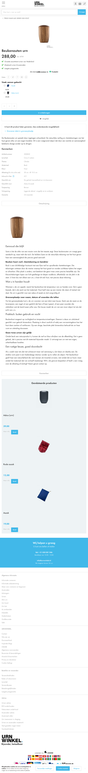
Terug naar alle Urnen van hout (16, 18)
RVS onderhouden (8, 706)
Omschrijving (44, 203)
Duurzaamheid (7, 640)
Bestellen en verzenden (10, 670)
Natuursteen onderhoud (10, 709)
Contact (4, 633)
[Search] (82, 12)
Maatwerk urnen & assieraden (15, 65)
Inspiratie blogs (7, 643)
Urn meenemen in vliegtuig (11, 719)
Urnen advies (6, 703)
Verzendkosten (7, 685)
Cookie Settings (7, 663)
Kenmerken (44, 373)
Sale (3, 622)
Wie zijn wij (6, 637)
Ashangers (5, 593)
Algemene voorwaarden (10, 650)
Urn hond (5, 603)
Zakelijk (4, 646)
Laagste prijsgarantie (11, 68)
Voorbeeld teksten (8, 729)
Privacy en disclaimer (9, 659)
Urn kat (4, 606)
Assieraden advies (8, 712)
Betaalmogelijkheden (9, 688)
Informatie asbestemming (10, 583)
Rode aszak (8, 464)
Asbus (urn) (15, 93)
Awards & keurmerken (9, 656)
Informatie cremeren (9, 580)
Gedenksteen (6, 616)
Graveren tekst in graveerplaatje (20, 131)
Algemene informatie (9, 575)
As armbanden (7, 609)
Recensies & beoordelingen (11, 653)
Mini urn (4, 599)
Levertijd (4, 682)
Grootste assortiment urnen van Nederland (19, 61)
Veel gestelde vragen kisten (11, 725)
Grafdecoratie (6, 619)
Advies (4, 698)
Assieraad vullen (7, 716)
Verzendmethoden (8, 675)
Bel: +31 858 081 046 (44, 552)
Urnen (4, 596)
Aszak (13, 86)
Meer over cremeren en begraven (14, 586)
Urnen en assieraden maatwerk (13, 722)
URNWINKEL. (7, 629)
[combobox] (40, 12)
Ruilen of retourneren (9, 678)
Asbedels (5, 612)
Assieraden (5, 590)
